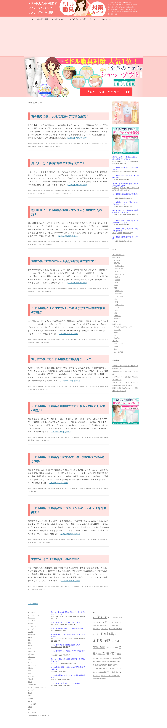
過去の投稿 (33, 604)
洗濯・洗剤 (99, 658)
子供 (52, 190)
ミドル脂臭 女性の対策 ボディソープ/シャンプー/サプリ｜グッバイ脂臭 (42, 8)
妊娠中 (48, 190)
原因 (57, 241)
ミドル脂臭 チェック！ (59, 19)
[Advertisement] (83, 39)
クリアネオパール (118, 255)
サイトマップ (94, 19)
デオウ (114, 233)
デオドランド (115, 171)
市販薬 (116, 332)
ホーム (31, 19)
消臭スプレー (109, 658)
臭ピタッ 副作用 (98, 672)
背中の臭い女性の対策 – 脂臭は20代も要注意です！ (64, 261)
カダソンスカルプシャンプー (123, 327)
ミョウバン (109, 647)
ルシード (115, 647)
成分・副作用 (59, 190)
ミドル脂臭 (48, 144)
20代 (74, 144)
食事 (57, 437)
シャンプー (123, 188)
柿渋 (94, 658)
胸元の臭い (117, 319)
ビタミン (118, 271)
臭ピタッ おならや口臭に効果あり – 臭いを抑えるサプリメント (125, 158)
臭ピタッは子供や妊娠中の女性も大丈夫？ (58, 163)
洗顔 (103, 658)
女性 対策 (40, 146)
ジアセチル (119, 294)
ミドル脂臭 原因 (102, 339)
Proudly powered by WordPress (38, 715)
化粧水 (117, 277)
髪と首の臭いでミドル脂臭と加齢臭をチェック (61, 359)
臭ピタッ (67, 190)
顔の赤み (117, 338)
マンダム (75, 241)
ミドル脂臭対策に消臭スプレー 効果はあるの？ (125, 177)
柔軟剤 (117, 280)
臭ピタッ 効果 (37, 193)
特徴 (115, 313)
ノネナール (119, 296)
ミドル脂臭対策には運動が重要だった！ (125, 195)
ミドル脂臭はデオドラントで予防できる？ (125, 168)
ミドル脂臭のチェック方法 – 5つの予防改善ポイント (125, 203)
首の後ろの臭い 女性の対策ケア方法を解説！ (60, 116)
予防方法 (56, 144)
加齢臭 (61, 144)
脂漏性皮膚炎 (116, 324)
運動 (128, 198)
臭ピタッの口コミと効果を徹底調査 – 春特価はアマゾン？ (125, 211)
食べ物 (102, 679)
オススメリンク (107, 19)
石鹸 (117, 658)
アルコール (119, 291)
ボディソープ (130, 188)
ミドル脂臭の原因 (42, 19)
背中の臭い (60, 288)
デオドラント (105, 625)
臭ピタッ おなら (95, 190)
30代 (78, 144)
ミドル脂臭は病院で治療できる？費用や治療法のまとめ (125, 222)
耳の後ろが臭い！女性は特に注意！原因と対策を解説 (125, 185)
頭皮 (115, 335)
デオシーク (40, 144)
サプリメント (40, 539)
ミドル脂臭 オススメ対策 (78, 19)
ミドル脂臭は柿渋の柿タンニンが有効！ (125, 238)
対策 (65, 144)
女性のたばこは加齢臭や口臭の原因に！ (56, 559)
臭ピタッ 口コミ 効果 (108, 676)
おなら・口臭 (40, 190)
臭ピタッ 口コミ (48, 193)
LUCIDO (109, 617)
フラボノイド (96, 629)
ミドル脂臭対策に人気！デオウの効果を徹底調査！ (125, 230)
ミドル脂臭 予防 (94, 144)
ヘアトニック (104, 629)
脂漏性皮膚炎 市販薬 (109, 662)
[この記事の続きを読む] (77, 138)
